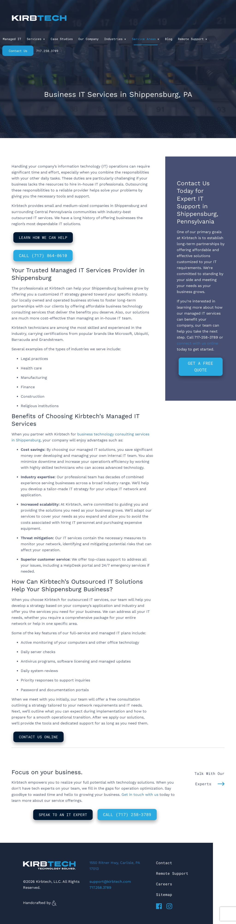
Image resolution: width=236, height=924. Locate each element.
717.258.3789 (47, 51)
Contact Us (18, 51)
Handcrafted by (39, 903)
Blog (168, 39)
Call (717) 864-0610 (43, 255)
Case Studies (62, 39)
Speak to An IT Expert (63, 814)
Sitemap (164, 894)
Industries (113, 39)
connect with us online (197, 343)
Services (34, 39)
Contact (164, 862)
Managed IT (12, 39)
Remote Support (191, 39)
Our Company (88, 39)
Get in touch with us (139, 794)
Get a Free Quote (200, 366)
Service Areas (144, 39)
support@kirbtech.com (110, 881)
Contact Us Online (38, 736)
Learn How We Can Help (43, 237)
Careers (164, 883)
